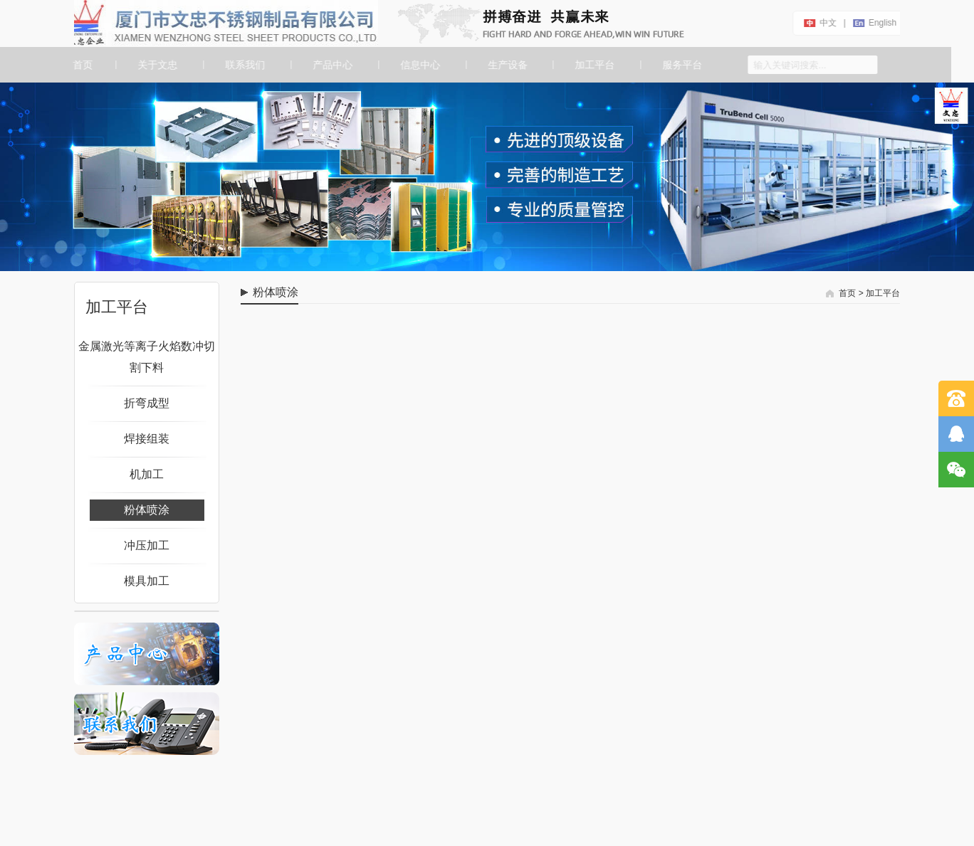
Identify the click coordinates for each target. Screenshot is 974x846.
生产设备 (507, 64)
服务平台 (682, 64)
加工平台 (594, 64)
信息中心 (419, 64)
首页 (80, 64)
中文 (826, 23)
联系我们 (244, 64)
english (881, 23)
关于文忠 (156, 64)
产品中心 (331, 64)
